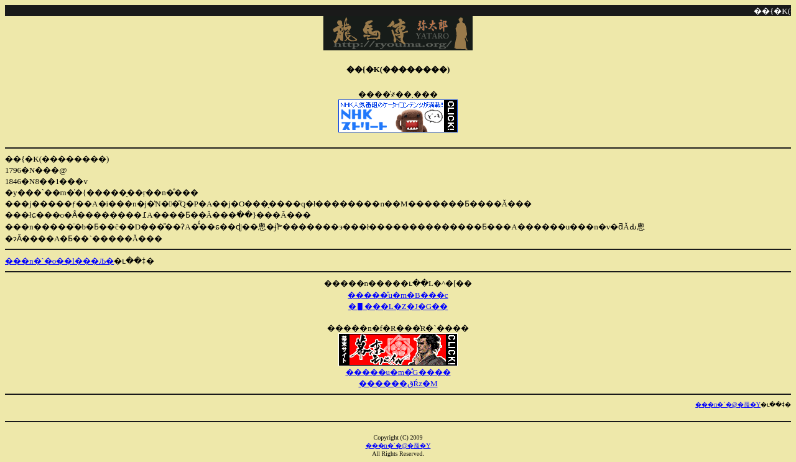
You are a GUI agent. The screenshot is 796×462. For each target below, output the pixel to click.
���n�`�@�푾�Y (728, 404)
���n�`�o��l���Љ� (59, 261)
